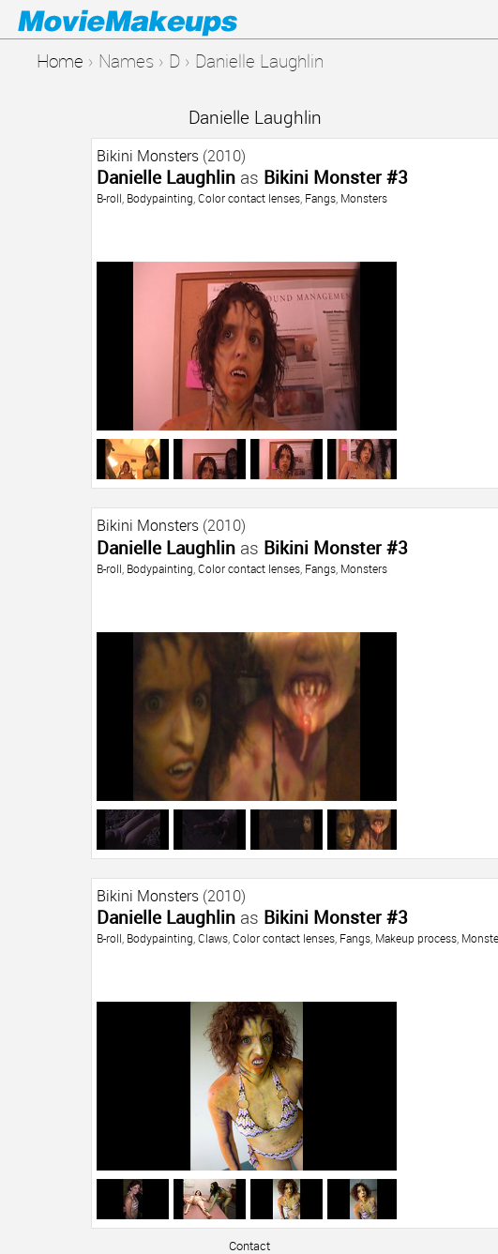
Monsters (363, 197)
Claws (213, 937)
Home (60, 60)
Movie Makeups (154, 19)
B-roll (109, 197)
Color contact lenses (249, 197)
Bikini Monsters (148, 155)
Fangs (320, 197)
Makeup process (416, 937)
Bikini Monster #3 (336, 177)
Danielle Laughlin (255, 116)
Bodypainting (160, 197)
